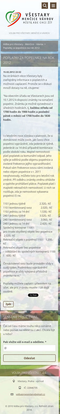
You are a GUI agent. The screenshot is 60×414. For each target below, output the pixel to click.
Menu (53, 5)
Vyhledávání (45, 5)
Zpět (8, 304)
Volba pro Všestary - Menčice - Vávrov (23, 44)
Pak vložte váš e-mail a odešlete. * (24, 342)
